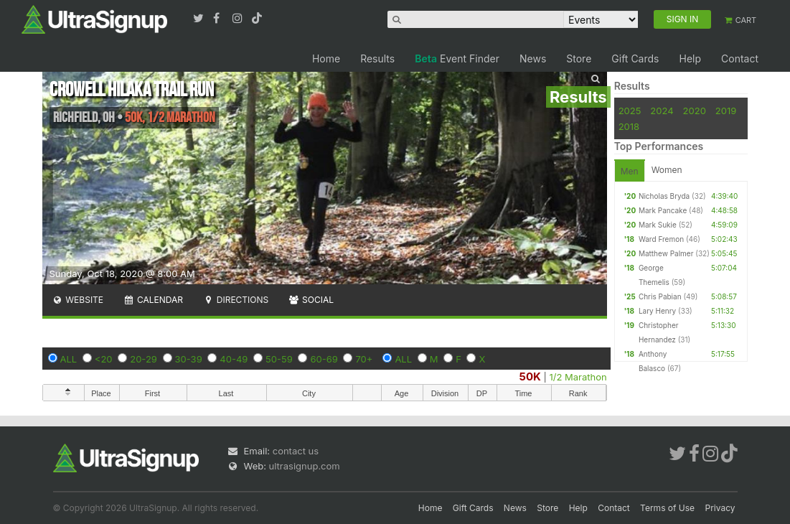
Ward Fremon (661, 239)
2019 (725, 110)
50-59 (279, 359)
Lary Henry (657, 311)
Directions (235, 299)
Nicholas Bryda (664, 196)
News (532, 58)
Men (630, 171)
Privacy (720, 507)
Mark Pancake (663, 210)
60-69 (323, 359)
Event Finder (457, 58)
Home (326, 58)
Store (578, 58)
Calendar (153, 299)
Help (690, 58)
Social (311, 299)
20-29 (143, 359)
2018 (629, 126)
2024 (661, 110)
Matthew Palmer (666, 253)
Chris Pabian (660, 296)
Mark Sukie (658, 224)
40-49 (234, 359)
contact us (296, 451)
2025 (630, 110)
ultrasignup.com (304, 466)
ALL (68, 359)
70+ (363, 359)
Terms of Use (667, 507)
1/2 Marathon (577, 377)
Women (667, 169)
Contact (739, 58)
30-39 (188, 359)
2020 (694, 110)
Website (78, 299)
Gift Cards (635, 58)
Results (377, 58)
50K (530, 376)
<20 (104, 359)
